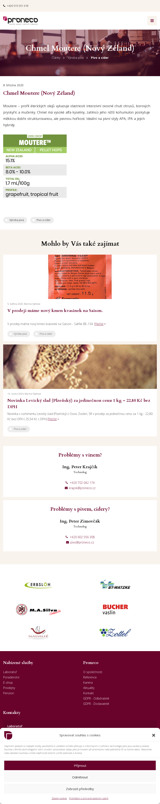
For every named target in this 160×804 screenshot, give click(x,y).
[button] (154, 735)
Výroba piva (76, 58)
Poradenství (11, 677)
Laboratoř (10, 672)
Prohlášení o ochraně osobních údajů (88, 798)
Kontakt (88, 693)
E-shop (8, 683)
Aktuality (88, 688)
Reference (90, 677)
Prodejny (9, 688)
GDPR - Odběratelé (96, 698)
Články (56, 58)
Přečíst (98, 324)
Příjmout (80, 765)
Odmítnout (80, 777)
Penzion (8, 693)
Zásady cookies (59, 798)
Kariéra (88, 683)
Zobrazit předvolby (80, 789)
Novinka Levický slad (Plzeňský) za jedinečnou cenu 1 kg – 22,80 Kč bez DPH (78, 404)
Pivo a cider (100, 58)
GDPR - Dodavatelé (96, 704)
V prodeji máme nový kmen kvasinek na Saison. (55, 310)
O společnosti (92, 672)
